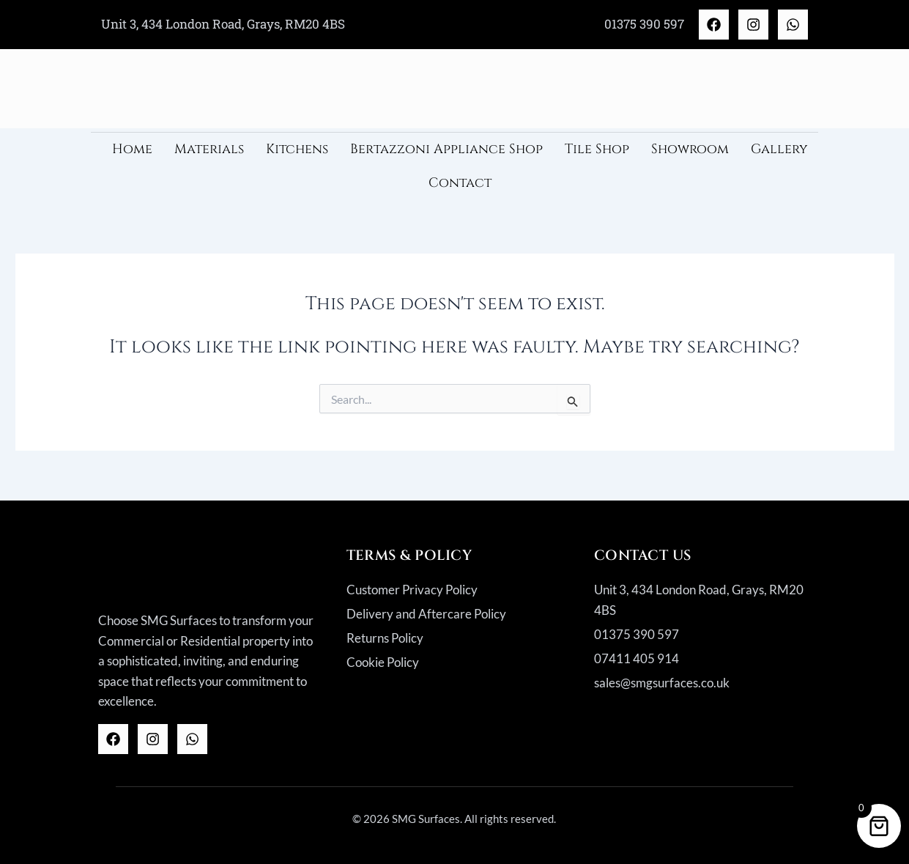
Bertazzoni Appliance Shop (446, 149)
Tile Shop (597, 149)
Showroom (690, 149)
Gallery (779, 149)
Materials (209, 149)
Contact (459, 183)
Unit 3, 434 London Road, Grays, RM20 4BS (223, 23)
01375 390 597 (644, 23)
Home (132, 149)
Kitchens (297, 149)
